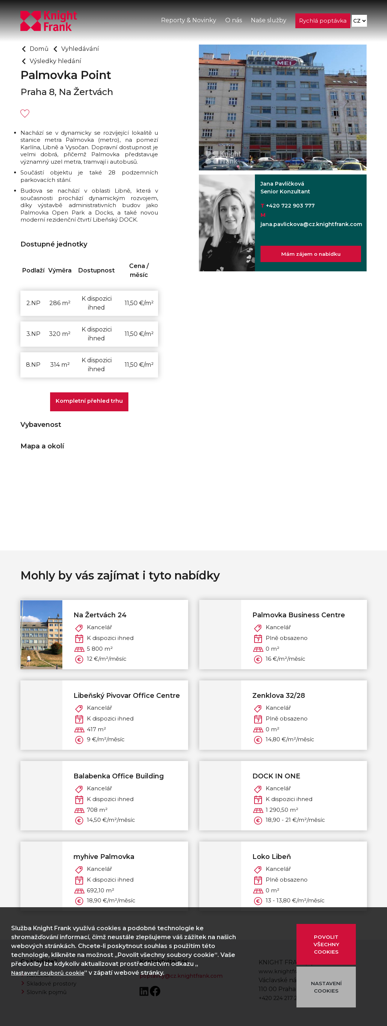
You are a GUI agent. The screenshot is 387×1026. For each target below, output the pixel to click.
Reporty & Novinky (188, 21)
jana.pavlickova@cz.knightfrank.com (311, 224)
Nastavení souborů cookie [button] (51, 972)
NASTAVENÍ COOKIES (326, 987)
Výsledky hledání (58, 61)
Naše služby (268, 21)
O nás (232, 21)
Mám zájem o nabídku (310, 255)
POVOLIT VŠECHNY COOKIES (326, 944)
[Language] (359, 22)
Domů (40, 49)
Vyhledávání (84, 49)
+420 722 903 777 (290, 205)
